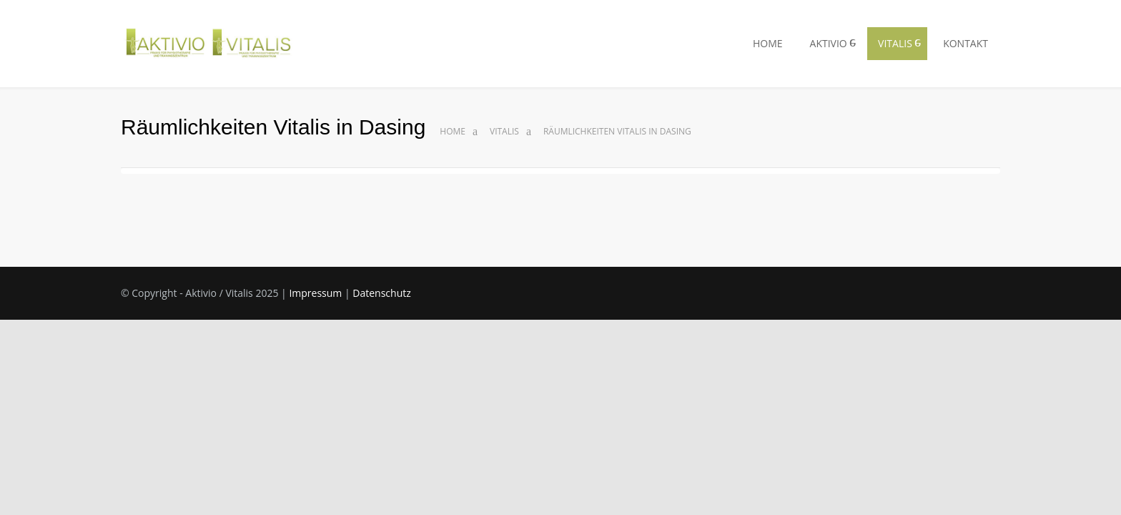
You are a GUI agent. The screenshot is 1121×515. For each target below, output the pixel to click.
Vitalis (505, 132)
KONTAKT (965, 43)
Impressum (304, 293)
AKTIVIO (823, 43)
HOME (761, 43)
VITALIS (892, 43)
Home (452, 132)
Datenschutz (365, 293)
